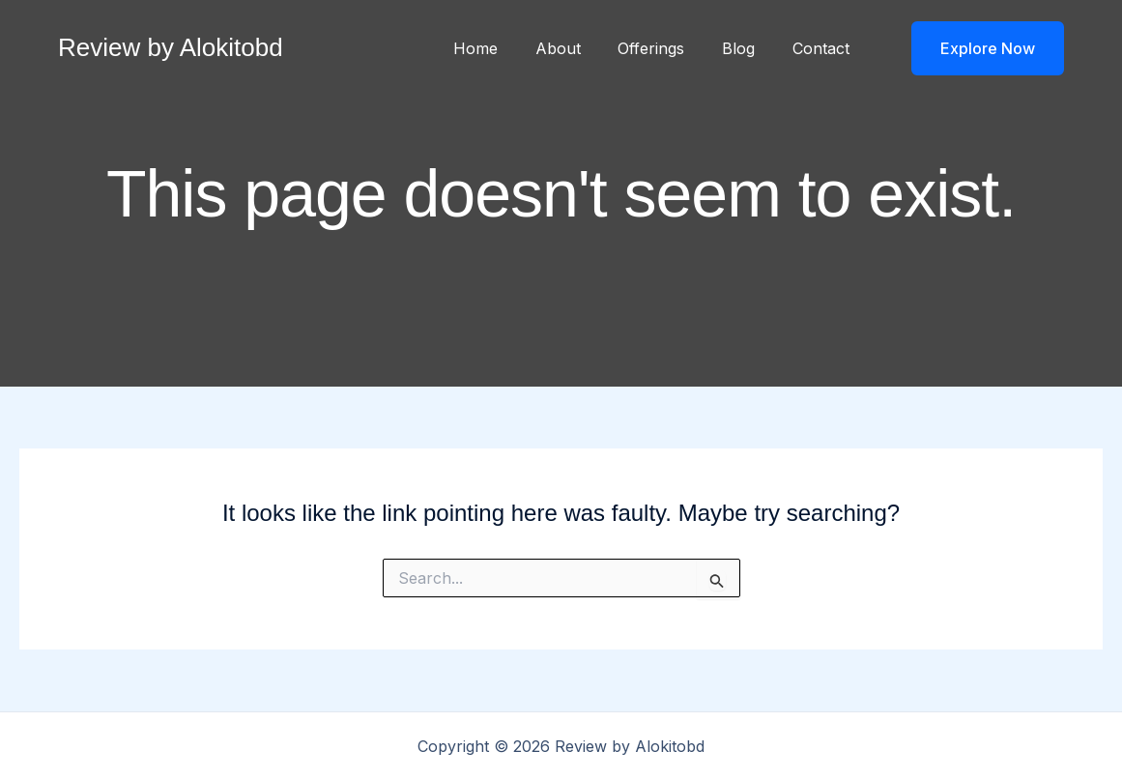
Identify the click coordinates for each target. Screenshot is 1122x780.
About (580, 48)
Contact (823, 48)
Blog (748, 48)
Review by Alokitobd (170, 47)
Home (504, 48)
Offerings (667, 48)
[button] (975, 48)
